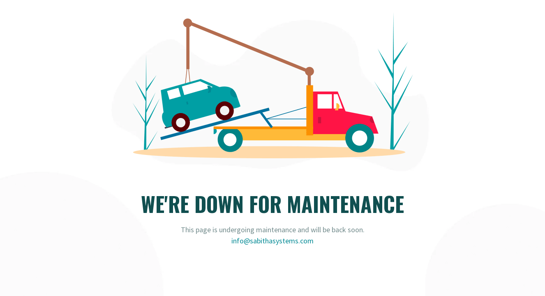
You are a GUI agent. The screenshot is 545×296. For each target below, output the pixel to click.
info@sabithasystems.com (272, 240)
